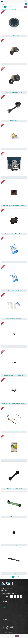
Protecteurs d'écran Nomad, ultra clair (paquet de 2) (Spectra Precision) (14, 148)
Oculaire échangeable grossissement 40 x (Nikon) (14, 92)
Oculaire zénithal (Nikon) (14, 120)
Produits (4, 605)
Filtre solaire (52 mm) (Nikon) (14, 35)
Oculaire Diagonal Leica (14, 516)
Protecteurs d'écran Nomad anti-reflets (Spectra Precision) (14, 460)
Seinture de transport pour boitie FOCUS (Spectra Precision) (14, 375)
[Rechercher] (26, 4)
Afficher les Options (12, 9)
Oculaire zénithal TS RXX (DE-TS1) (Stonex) (14, 488)
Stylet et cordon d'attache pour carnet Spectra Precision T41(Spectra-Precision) (14, 346)
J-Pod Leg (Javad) (14, 573)
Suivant (9, 6)
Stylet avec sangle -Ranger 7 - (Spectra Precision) (14, 431)
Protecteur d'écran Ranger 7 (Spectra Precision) (14, 318)
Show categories (4, 9)
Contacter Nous (5, 607)
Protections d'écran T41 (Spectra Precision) (14, 262)
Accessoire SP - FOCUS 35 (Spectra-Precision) (14, 177)
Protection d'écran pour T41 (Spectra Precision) (14, 290)
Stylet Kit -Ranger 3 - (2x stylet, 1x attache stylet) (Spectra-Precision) (14, 403)
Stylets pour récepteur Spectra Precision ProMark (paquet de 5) (14, 205)
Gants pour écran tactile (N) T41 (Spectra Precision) (14, 233)
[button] (25, 7)
